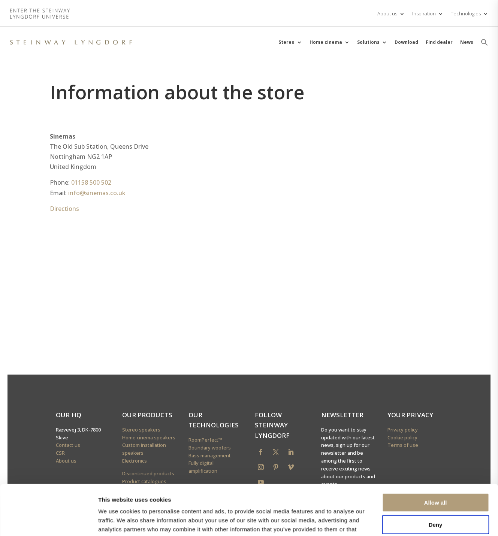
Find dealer (439, 42)
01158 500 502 (91, 182)
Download (406, 42)
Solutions (368, 42)
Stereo (286, 42)
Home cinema (326, 42)
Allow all (435, 419)
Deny (436, 441)
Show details (393, 485)
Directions (64, 209)
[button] (484, 42)
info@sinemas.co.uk (97, 193)
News (466, 42)
